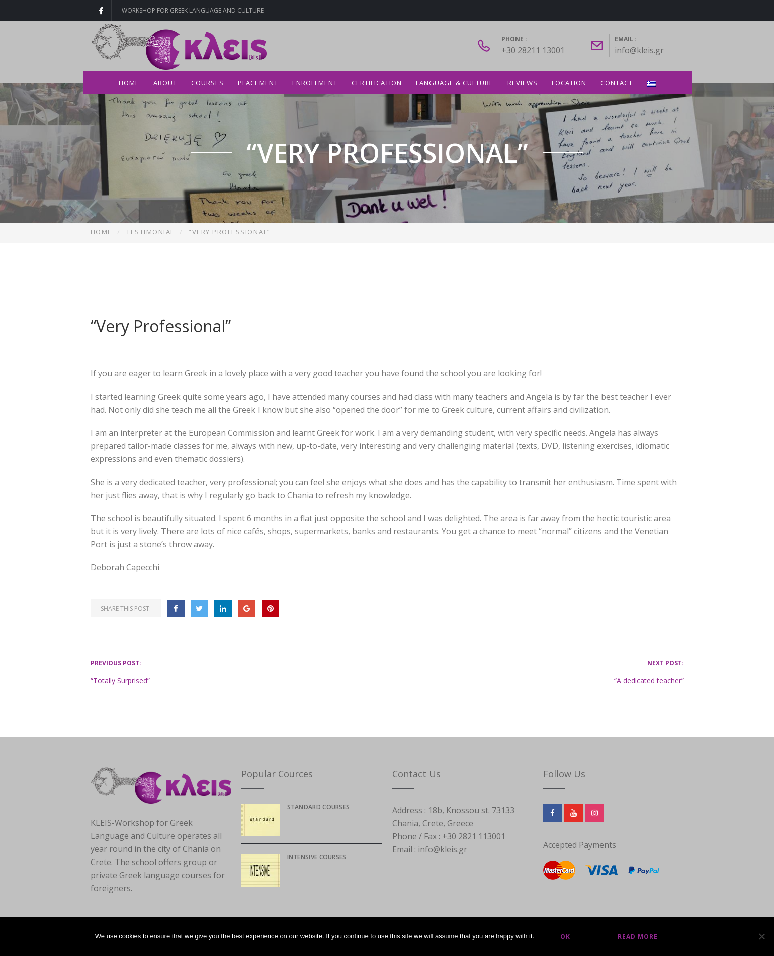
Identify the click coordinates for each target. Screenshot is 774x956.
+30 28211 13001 (533, 50)
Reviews (522, 82)
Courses (207, 82)
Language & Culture (454, 82)
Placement (258, 82)
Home (129, 82)
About (165, 82)
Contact (616, 82)
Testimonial (150, 231)
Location (569, 82)
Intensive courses (317, 857)
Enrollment (314, 82)
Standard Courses (318, 807)
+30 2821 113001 (473, 836)
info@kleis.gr (639, 50)
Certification (377, 82)
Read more (638, 936)
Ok (565, 936)
